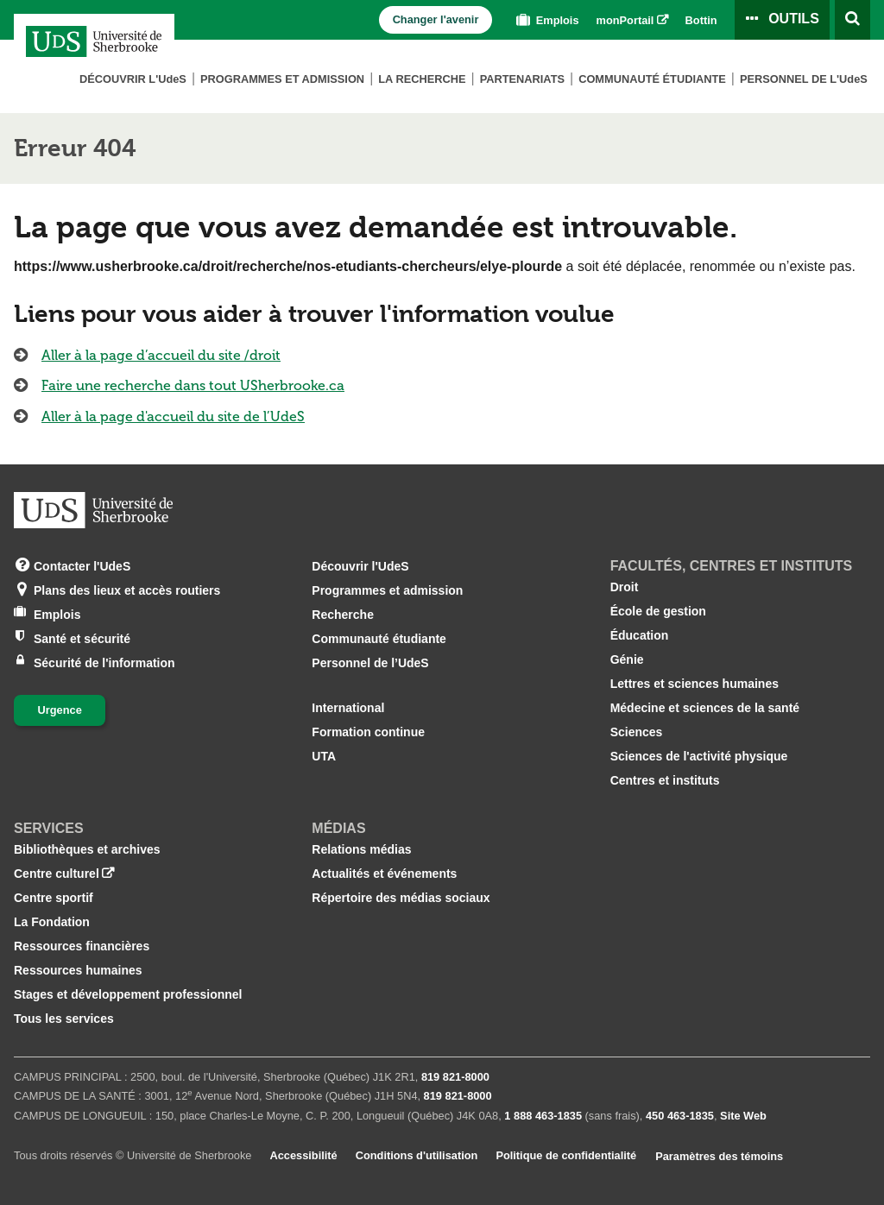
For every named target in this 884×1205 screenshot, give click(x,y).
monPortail (625, 20)
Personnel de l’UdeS (370, 663)
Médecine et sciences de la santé (704, 708)
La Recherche (421, 79)
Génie (627, 659)
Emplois (545, 20)
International (348, 708)
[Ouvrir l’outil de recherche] (852, 20)
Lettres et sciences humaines (694, 684)
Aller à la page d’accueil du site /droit (161, 355)
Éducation (639, 635)
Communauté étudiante (652, 79)
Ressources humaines (78, 970)
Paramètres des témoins (719, 1156)
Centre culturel (56, 873)
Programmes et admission (282, 79)
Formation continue (368, 732)
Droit (624, 587)
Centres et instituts (665, 780)
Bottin (701, 20)
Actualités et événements (384, 873)
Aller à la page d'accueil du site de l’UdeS (173, 416)
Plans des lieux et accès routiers (127, 589)
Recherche (343, 614)
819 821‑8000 (455, 1076)
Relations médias (361, 849)
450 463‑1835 (680, 1115)
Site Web (743, 1115)
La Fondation (52, 922)
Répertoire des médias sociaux (400, 898)
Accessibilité (303, 1155)
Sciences (636, 732)
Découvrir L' (132, 79)
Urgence (60, 709)
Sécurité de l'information (104, 661)
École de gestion (658, 611)
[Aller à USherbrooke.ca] (93, 510)
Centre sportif (53, 898)
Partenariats (522, 79)
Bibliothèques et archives (87, 849)
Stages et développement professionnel (128, 994)
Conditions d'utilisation (417, 1155)
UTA (324, 756)
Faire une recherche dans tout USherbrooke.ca (192, 385)
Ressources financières (81, 946)
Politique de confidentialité (566, 1155)
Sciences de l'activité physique (699, 756)
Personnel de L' (804, 79)
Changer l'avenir (436, 19)
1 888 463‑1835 (543, 1115)
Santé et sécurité (82, 637)
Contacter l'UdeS (82, 565)
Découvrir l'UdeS (360, 566)
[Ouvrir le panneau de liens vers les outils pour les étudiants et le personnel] (782, 20)
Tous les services (64, 1018)
